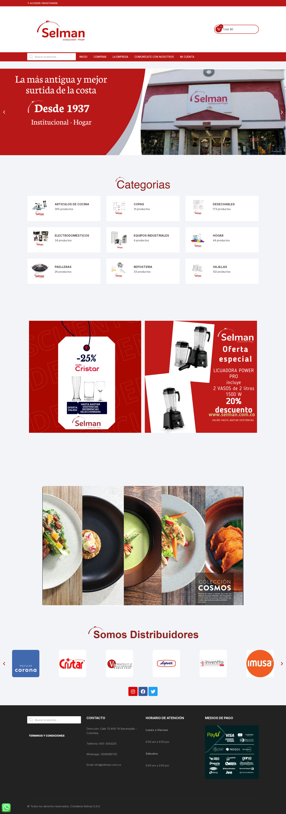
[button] (4, 112)
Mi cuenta (187, 56)
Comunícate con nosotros (154, 56)
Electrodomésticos (72, 235)
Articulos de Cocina (72, 204)
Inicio (83, 56)
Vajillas (220, 267)
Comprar (100, 56)
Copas (139, 204)
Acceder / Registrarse (42, 3)
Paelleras (63, 267)
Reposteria (143, 267)
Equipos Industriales (151, 235)
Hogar (218, 235)
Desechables (224, 204)
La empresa (120, 56)
